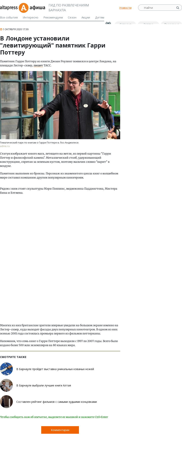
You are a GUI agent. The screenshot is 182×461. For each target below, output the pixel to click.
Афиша (31, 7)
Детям (99, 17)
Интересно (30, 17)
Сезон (72, 17)
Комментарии (60, 430)
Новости (125, 8)
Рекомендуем (53, 17)
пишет (38, 65)
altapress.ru (9, 7)
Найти (178, 7)
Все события (9, 17)
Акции (85, 17)
